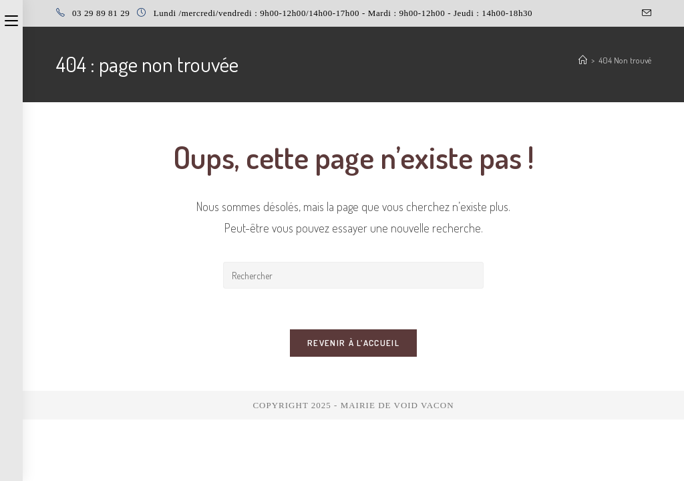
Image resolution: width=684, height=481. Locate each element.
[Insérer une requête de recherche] (353, 275)
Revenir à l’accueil (353, 342)
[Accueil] (582, 60)
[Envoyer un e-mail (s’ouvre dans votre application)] (644, 13)
